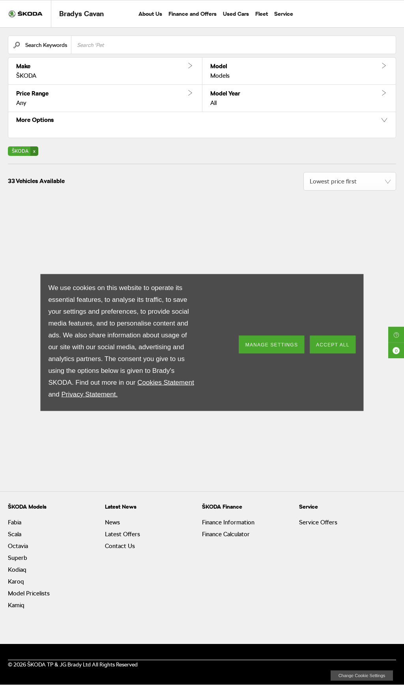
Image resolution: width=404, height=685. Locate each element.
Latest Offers (122, 534)
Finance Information (228, 522)
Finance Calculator (226, 534)
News (112, 522)
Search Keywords (46, 45)
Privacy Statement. (90, 394)
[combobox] (349, 181)
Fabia (14, 522)
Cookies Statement (165, 382)
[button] (105, 71)
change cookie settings (362, 675)
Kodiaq (17, 569)
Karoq (16, 581)
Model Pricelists (29, 593)
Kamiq (16, 605)
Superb (17, 557)
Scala (14, 534)
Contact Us (120, 546)
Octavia (18, 546)
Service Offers (318, 522)
